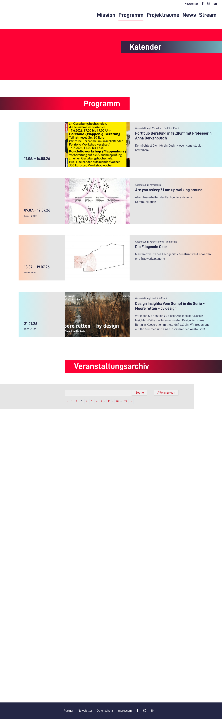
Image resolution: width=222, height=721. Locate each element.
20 (117, 403)
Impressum (125, 712)
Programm (130, 15)
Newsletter (191, 3)
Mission (106, 15)
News (189, 15)
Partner (68, 712)
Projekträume (163, 15)
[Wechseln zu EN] (215, 4)
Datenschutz (105, 712)
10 (109, 403)
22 (125, 403)
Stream (207, 15)
